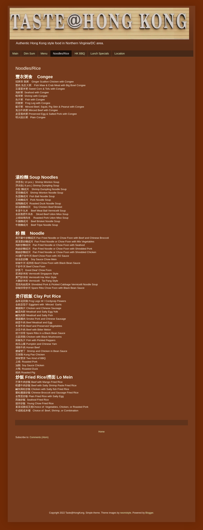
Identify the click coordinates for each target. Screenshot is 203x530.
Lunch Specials (99, 53)
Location (119, 53)
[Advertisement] (71, 146)
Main (15, 53)
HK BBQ (80, 53)
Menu (44, 53)
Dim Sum (29, 53)
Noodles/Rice (61, 53)
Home (101, 431)
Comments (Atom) (39, 437)
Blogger (149, 512)
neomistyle (125, 512)
